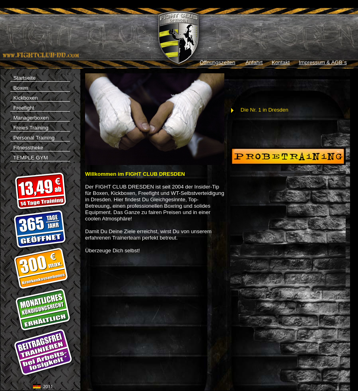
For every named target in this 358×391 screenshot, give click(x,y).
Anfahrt (254, 62)
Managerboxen (29, 118)
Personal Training (32, 138)
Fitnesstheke (26, 148)
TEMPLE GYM (40, 158)
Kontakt (281, 62)
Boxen (19, 88)
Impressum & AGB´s (323, 62)
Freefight (22, 108)
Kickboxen (24, 98)
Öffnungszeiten (217, 62)
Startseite (40, 78)
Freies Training (29, 128)
